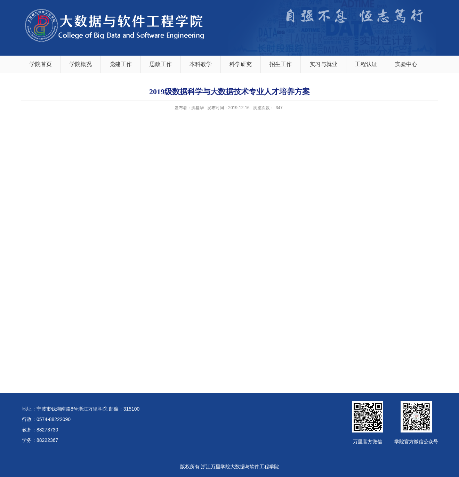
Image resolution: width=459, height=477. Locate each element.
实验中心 (406, 64)
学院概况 (81, 64)
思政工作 (161, 64)
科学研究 (241, 64)
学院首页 (41, 64)
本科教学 (201, 64)
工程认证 (366, 64)
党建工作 (121, 64)
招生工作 (280, 64)
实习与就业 (323, 64)
